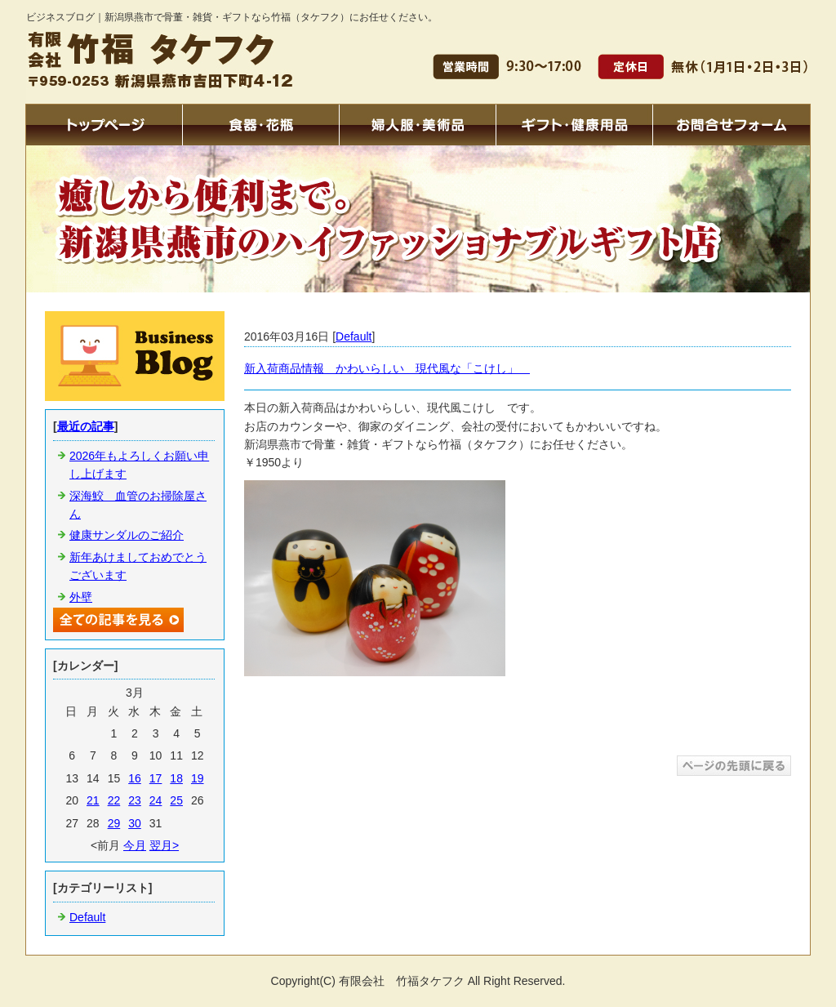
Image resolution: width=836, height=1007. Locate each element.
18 (176, 778)
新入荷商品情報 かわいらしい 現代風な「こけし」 (387, 368)
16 (134, 778)
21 (93, 800)
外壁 (80, 597)
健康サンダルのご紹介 (126, 534)
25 (176, 800)
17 (155, 778)
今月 (134, 845)
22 (114, 800)
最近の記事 (85, 426)
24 (155, 800)
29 (114, 823)
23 (134, 800)
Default (353, 336)
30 (134, 823)
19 (197, 778)
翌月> (164, 845)
